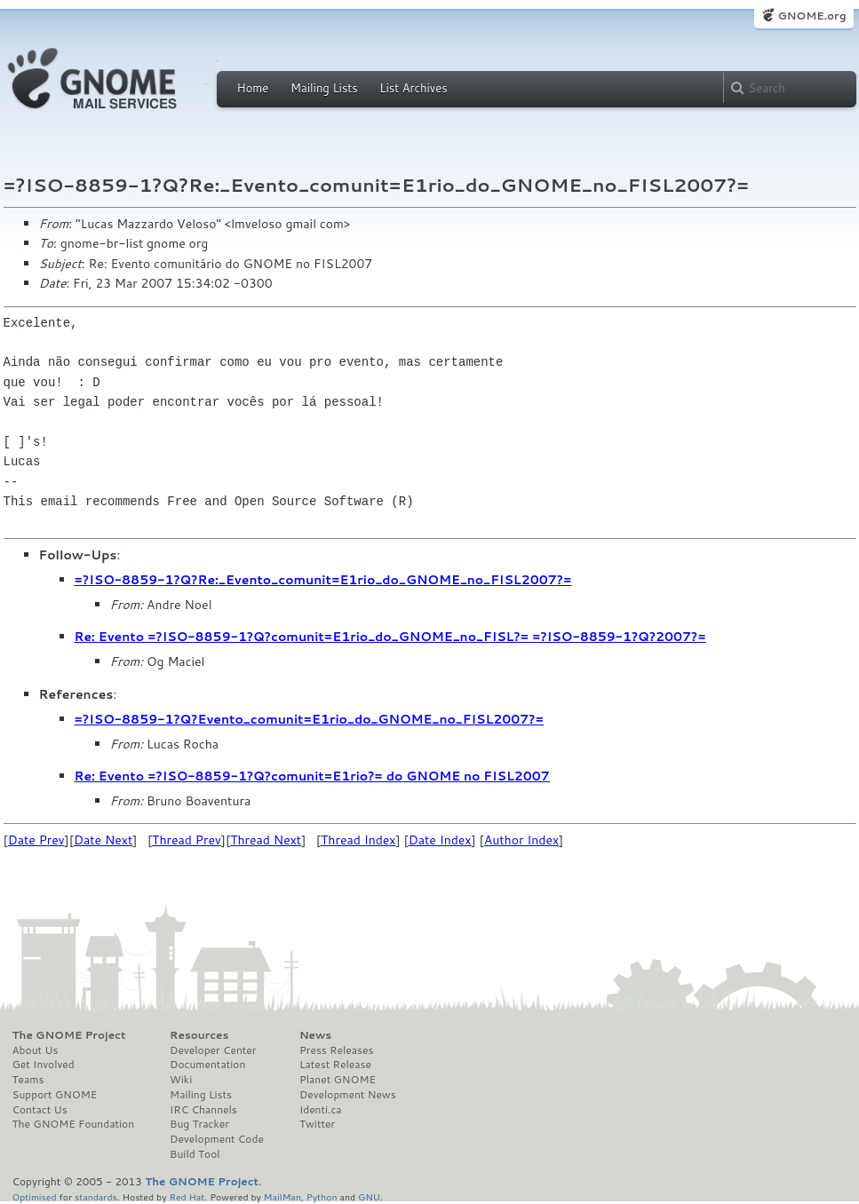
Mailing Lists (324, 88)
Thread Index (358, 840)
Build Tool (194, 1154)
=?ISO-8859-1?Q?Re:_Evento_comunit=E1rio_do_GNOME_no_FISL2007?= (323, 580)
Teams (28, 1080)
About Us (35, 1050)
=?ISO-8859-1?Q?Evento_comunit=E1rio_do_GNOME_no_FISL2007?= (310, 719)
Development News (347, 1095)
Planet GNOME (337, 1080)
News (315, 1035)
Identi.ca (320, 1110)
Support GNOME (55, 1095)
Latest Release (335, 1064)
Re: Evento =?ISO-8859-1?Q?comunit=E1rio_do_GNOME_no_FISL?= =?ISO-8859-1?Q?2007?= (390, 637)
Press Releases (336, 1050)
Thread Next (265, 840)
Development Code (217, 1139)
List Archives (413, 88)
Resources (199, 1035)
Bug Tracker (199, 1124)
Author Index (521, 840)
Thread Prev (186, 840)
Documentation (207, 1064)
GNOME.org (811, 15)
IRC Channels (203, 1110)
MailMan (282, 1196)
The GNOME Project (69, 1035)
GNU (369, 1196)
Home (253, 88)
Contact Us (40, 1110)
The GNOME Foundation (73, 1124)
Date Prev (36, 840)
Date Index (440, 840)
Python (322, 1196)
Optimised (34, 1196)
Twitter (317, 1124)
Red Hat (186, 1196)
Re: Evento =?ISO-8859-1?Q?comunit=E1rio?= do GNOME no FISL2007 (312, 776)
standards (96, 1196)
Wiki (181, 1080)
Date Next (103, 840)
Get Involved (43, 1064)
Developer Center (213, 1050)
